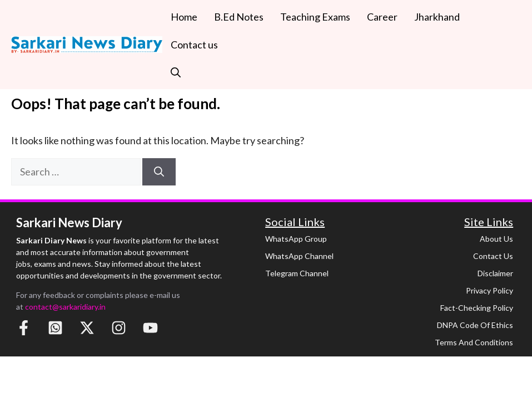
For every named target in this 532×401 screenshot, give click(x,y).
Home (184, 17)
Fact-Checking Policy (476, 307)
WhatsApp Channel (299, 256)
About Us (496, 238)
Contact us (194, 44)
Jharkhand (437, 17)
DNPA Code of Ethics (475, 325)
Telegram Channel (297, 273)
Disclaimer (495, 273)
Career (382, 17)
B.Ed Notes (238, 17)
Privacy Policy (489, 290)
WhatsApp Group (296, 238)
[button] (175, 72)
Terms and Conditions (474, 342)
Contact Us (493, 256)
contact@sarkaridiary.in (65, 306)
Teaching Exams (315, 17)
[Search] (159, 171)
